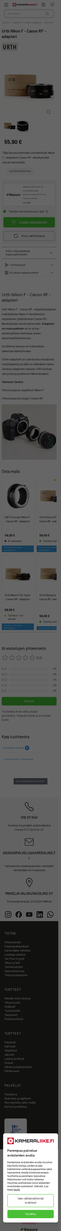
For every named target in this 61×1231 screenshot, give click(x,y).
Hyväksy (30, 1214)
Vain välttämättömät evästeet (31, 1200)
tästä (16, 1189)
